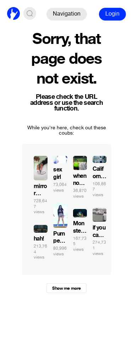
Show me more (66, 288)
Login (112, 13)
